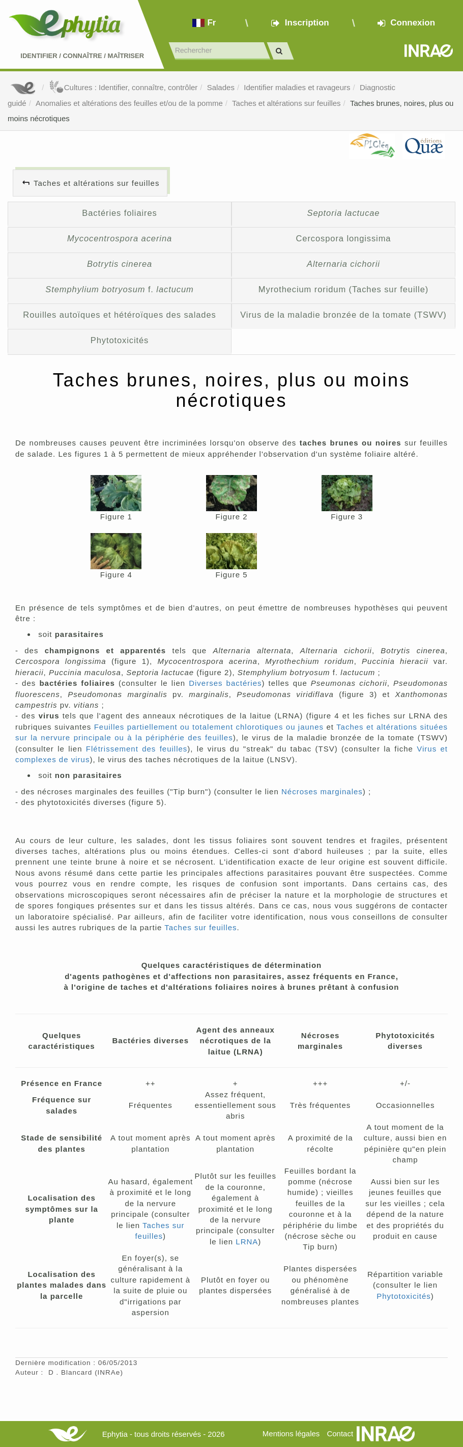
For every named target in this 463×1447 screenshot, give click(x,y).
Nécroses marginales (322, 791)
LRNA (247, 1241)
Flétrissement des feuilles (137, 748)
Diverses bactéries (225, 683)
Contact (340, 1433)
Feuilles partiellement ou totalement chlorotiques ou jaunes (209, 726)
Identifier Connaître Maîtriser (82, 56)
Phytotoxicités (120, 340)
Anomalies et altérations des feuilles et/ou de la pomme (129, 103)
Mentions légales (291, 1433)
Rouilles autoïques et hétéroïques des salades (119, 314)
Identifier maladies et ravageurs (297, 87)
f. (119, 289)
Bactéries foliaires (119, 212)
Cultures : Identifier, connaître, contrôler (123, 87)
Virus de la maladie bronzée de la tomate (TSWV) (343, 314)
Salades (221, 87)
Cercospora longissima (343, 238)
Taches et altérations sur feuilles (286, 103)
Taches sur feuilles (200, 927)
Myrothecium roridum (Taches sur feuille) (343, 289)
